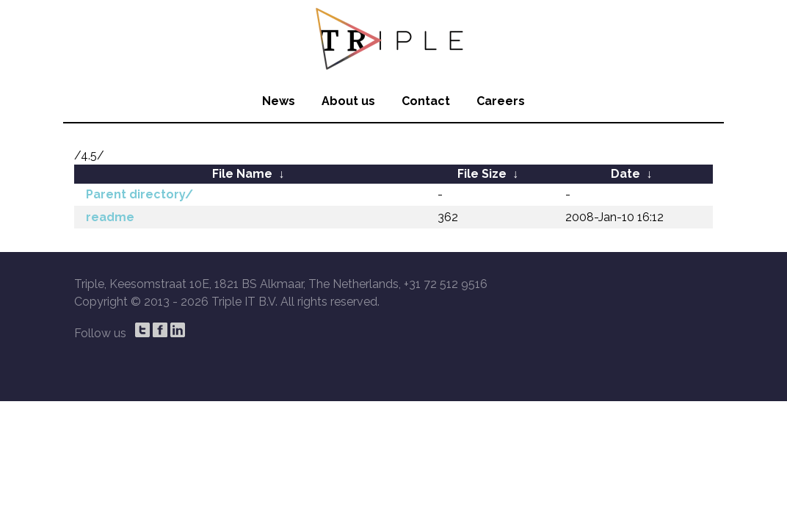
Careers (500, 101)
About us (348, 101)
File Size (482, 174)
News (278, 101)
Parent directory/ (139, 194)
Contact (426, 101)
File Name (242, 174)
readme (110, 217)
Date (625, 174)
